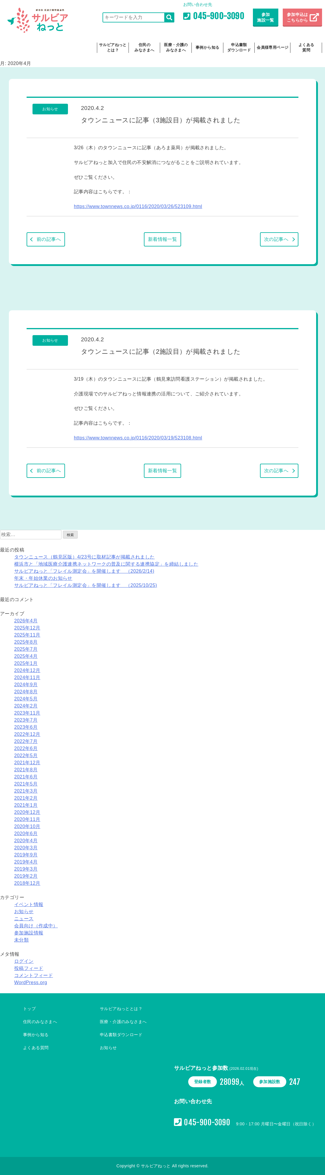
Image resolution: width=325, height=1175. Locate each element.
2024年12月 (27, 670)
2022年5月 (26, 755)
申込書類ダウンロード (239, 47)
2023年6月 (26, 727)
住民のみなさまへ (144, 47)
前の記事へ (49, 239)
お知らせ (24, 911)
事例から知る (207, 47)
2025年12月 (27, 627)
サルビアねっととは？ (113, 47)
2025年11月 (27, 634)
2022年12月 (27, 734)
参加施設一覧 (265, 17)
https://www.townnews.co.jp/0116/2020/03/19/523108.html (138, 437)
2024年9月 (26, 684)
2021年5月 (26, 783)
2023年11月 (27, 712)
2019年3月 (26, 868)
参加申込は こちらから (298, 17)
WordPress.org (30, 982)
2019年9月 (26, 854)
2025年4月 (26, 656)
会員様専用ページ (272, 47)
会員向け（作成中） (36, 925)
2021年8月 (26, 769)
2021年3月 (26, 790)
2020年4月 (26, 840)
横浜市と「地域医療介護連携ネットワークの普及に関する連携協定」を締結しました (106, 564)
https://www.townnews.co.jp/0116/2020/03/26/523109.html (138, 206)
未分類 (21, 939)
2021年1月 (26, 805)
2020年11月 (27, 819)
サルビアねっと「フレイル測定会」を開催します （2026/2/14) (84, 571)
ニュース (24, 918)
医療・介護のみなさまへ (176, 47)
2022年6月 (26, 748)
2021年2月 (26, 798)
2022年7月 (26, 741)
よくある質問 (306, 47)
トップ (29, 1008)
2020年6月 (26, 833)
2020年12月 (27, 812)
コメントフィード (33, 975)
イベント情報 (28, 904)
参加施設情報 (28, 932)
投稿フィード (28, 968)
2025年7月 (26, 649)
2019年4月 (26, 861)
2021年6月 (26, 776)
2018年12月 (27, 883)
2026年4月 (26, 620)
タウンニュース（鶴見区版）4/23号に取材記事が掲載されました (84, 556)
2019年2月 (26, 876)
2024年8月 (26, 691)
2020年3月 (26, 847)
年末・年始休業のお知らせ (43, 578)
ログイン (24, 961)
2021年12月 (27, 762)
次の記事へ (276, 239)
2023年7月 (26, 720)
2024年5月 (26, 698)
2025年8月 (26, 642)
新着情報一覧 (162, 239)
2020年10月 (27, 826)
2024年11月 (27, 677)
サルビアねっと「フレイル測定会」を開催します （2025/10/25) (85, 585)
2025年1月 (26, 663)
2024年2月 (26, 705)
